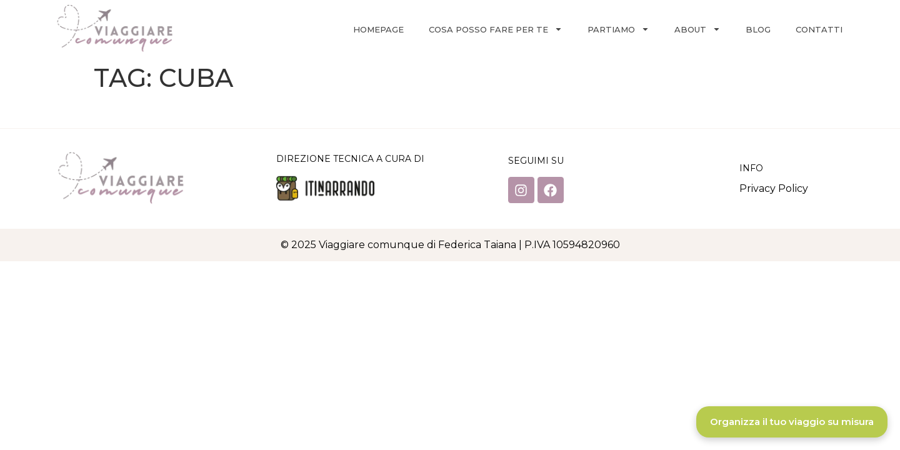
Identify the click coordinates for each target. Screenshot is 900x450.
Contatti (819, 29)
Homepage (378, 29)
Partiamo (618, 29)
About (697, 29)
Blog (758, 29)
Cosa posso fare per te (495, 29)
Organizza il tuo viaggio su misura (792, 422)
